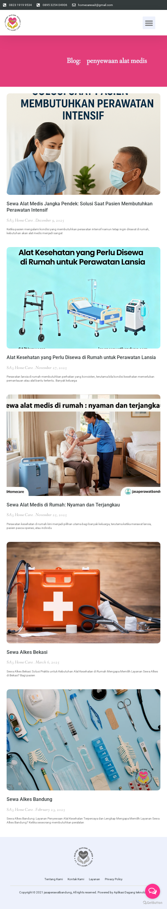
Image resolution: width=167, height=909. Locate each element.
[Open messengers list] (152, 891)
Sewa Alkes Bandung (29, 799)
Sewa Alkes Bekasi (27, 652)
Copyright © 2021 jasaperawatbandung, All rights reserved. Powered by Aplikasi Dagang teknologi (83, 892)
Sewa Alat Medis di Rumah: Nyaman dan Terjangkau (63, 505)
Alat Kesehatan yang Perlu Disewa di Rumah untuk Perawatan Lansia (81, 357)
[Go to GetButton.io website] (152, 903)
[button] (149, 23)
